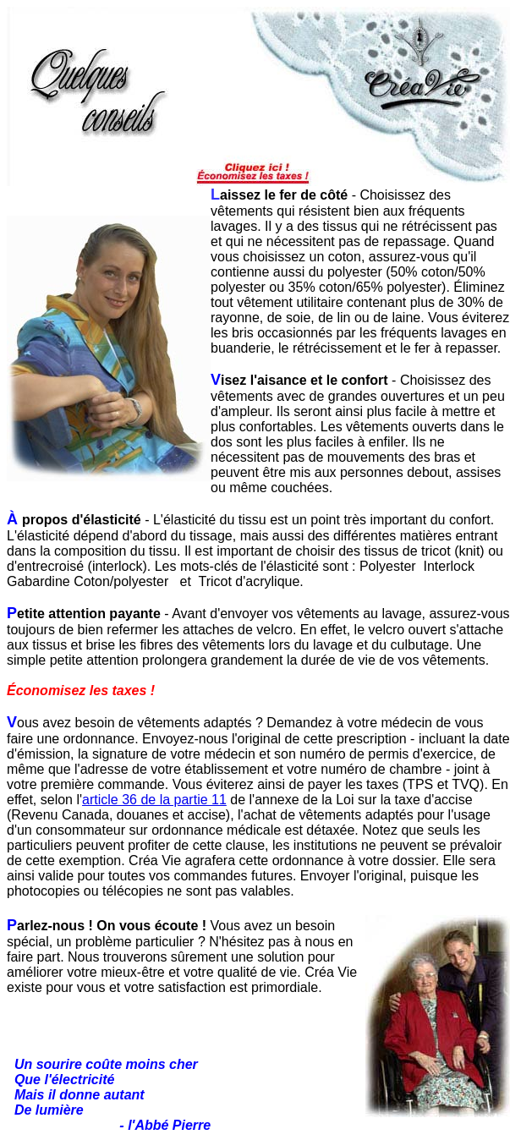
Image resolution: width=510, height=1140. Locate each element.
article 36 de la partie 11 (154, 799)
